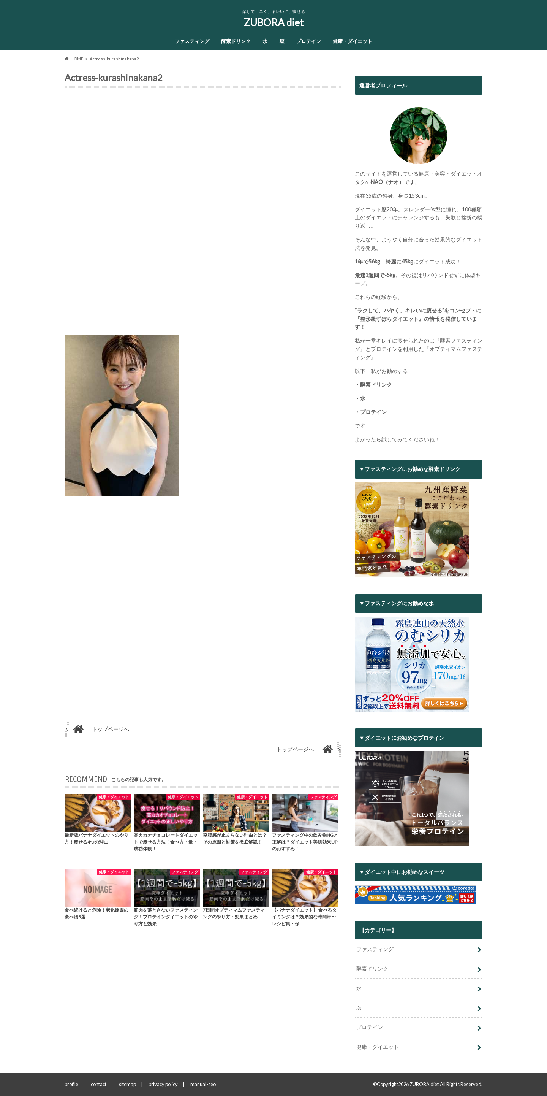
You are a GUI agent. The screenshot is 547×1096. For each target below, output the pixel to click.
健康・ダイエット (352, 41)
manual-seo (203, 1084)
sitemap (127, 1084)
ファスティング (192, 41)
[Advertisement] (203, 214)
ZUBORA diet (274, 22)
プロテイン (308, 41)
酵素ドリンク (236, 41)
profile (71, 1084)
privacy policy (163, 1084)
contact (98, 1084)
